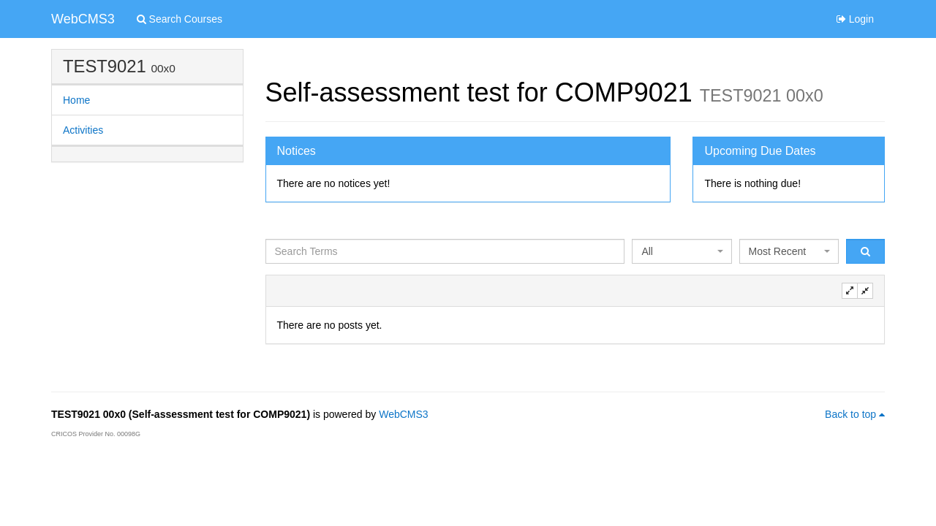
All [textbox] (647, 251)
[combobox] (681, 251)
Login (855, 19)
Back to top (855, 414)
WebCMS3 (83, 19)
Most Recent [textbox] (778, 251)
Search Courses (179, 19)
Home (76, 100)
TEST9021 (104, 66)
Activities (83, 130)
